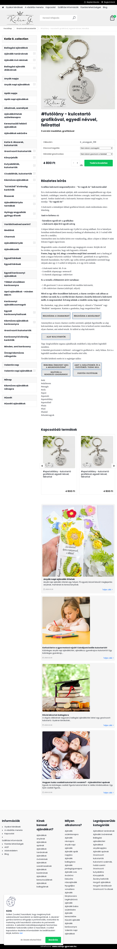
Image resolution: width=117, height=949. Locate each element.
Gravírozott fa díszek (103, 889)
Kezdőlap (8, 28)
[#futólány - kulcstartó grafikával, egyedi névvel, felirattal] (78, 72)
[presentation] (42, 465)
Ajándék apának (101, 851)
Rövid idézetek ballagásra (55, 715)
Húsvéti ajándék (72, 920)
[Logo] (20, 18)
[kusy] (75, 163)
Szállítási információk (68, 7)
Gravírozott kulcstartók (26, 28)
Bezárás (53, 939)
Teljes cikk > (107, 589)
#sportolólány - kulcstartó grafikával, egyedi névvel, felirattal (57, 474)
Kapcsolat (51, 7)
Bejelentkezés (93, 2)
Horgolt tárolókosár (102, 885)
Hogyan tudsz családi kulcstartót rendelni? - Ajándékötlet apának (76, 782)
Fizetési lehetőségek (91, 7)
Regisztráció (109, 2)
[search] (74, 18)
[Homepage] (3, 7)
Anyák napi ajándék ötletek (59, 579)
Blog (105, 7)
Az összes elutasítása (31, 940)
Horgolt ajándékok (102, 882)
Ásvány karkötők (101, 879)
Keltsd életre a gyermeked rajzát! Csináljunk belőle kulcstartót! (75, 647)
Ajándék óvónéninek (102, 834)
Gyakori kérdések (14, 7)
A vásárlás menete (34, 7)
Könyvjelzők (98, 875)
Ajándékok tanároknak (103, 831)
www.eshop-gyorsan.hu (64, 946)
